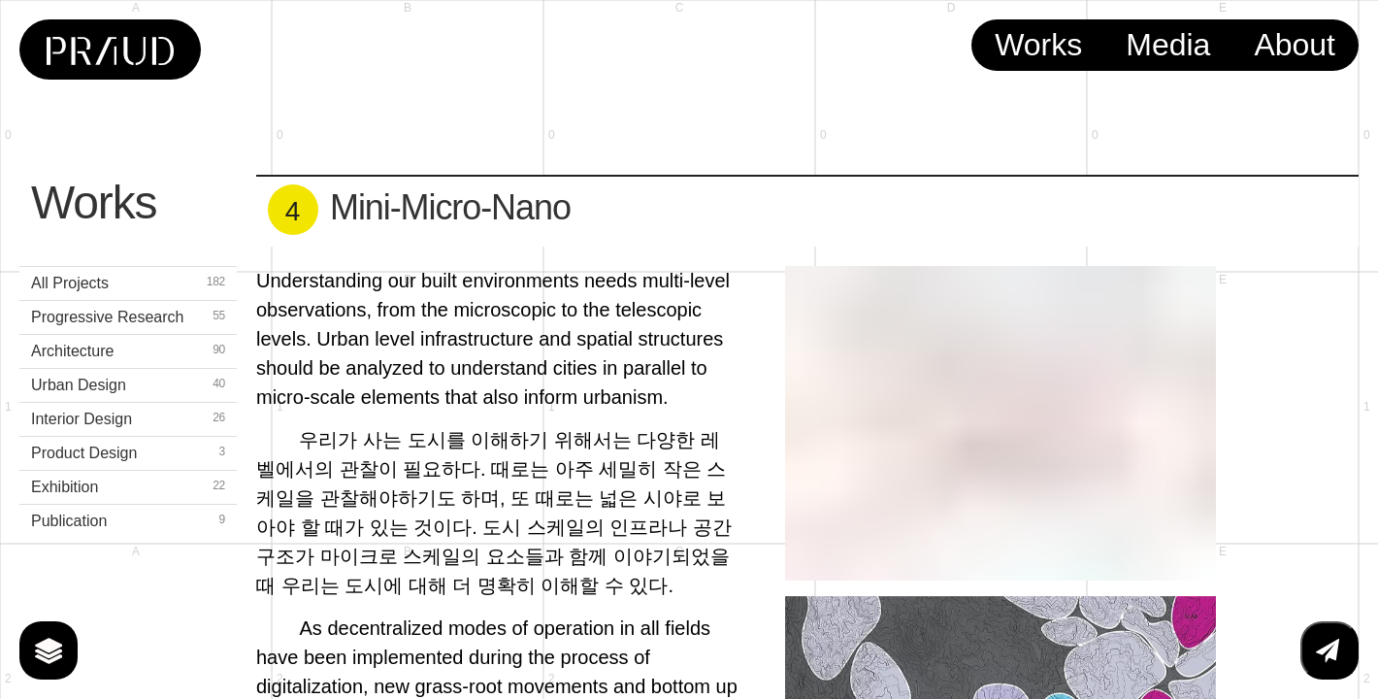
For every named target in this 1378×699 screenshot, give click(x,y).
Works (1038, 44)
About (1294, 44)
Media (1168, 44)
